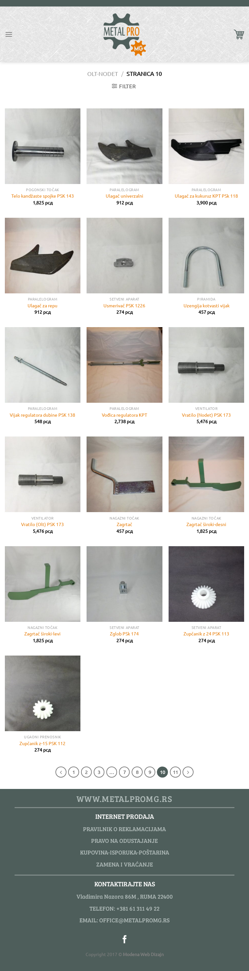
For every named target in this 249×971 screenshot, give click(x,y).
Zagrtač (124, 524)
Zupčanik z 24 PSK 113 (206, 633)
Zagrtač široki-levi (42, 633)
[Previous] (60, 772)
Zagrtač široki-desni (206, 524)
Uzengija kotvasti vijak (207, 305)
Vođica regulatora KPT (124, 415)
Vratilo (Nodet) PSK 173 (206, 415)
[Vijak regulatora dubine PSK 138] (42, 365)
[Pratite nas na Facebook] (125, 939)
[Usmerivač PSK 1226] (124, 255)
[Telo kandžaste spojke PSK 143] (42, 146)
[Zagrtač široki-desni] (206, 474)
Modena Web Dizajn (143, 954)
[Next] (188, 772)
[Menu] (9, 34)
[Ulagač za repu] (42, 255)
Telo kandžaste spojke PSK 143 (42, 196)
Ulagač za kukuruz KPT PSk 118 (206, 196)
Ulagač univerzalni (124, 196)
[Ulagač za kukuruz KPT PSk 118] (206, 146)
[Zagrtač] (124, 474)
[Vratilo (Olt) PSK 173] (42, 474)
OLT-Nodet (102, 73)
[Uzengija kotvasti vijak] (206, 255)
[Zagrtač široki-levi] (42, 584)
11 (175, 772)
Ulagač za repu (42, 305)
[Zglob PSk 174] (124, 584)
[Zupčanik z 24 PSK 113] (206, 584)
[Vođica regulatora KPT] (124, 365)
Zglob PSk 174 (124, 633)
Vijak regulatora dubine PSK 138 (42, 415)
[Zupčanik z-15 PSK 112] (42, 693)
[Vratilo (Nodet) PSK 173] (206, 365)
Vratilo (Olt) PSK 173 (42, 524)
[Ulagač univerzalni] (124, 146)
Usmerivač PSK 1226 (124, 305)
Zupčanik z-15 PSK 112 (42, 743)
